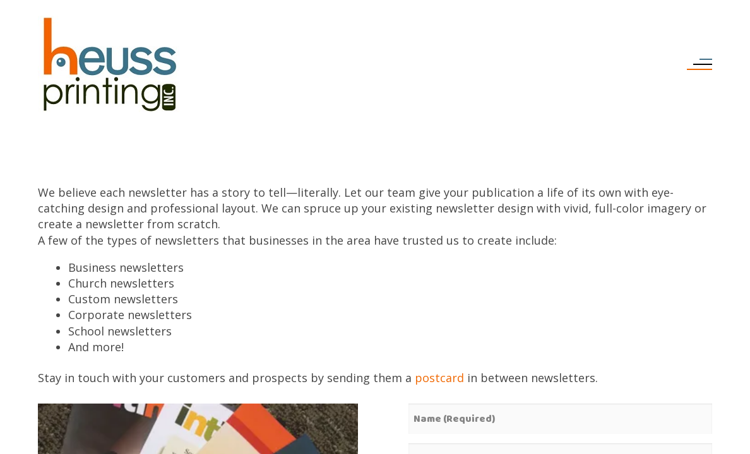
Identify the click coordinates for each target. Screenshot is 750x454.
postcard (439, 377)
